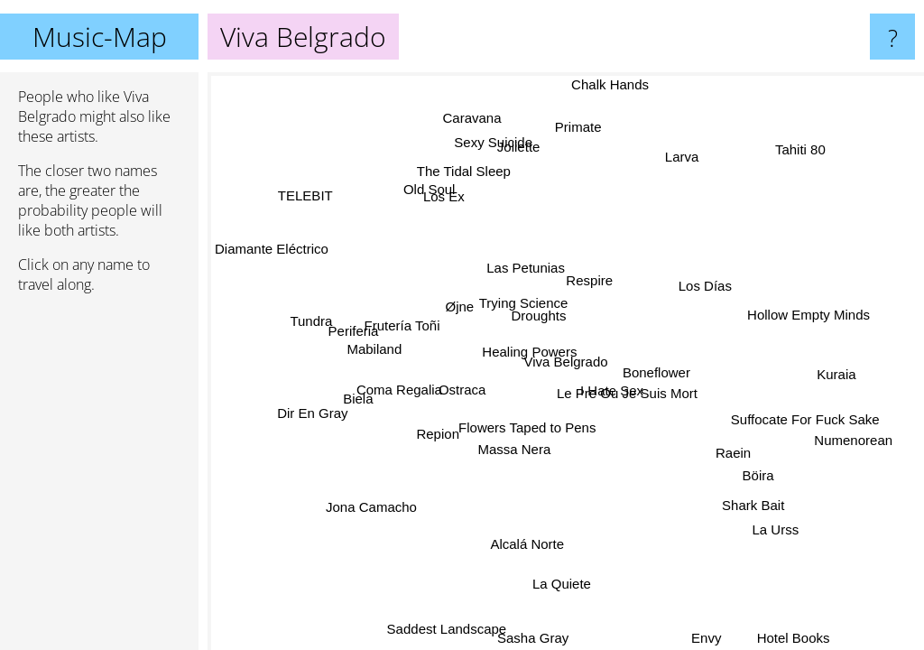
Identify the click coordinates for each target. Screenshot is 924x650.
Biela (368, 414)
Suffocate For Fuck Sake (804, 426)
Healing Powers (532, 349)
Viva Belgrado (566, 361)
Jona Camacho (374, 507)
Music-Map (99, 36)
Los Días (699, 277)
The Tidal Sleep (472, 169)
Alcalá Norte (513, 538)
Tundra (312, 321)
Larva (682, 152)
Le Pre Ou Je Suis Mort (627, 392)
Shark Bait (749, 504)
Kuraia (832, 372)
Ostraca (462, 388)
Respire (583, 281)
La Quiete (554, 581)
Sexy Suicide (490, 145)
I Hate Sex (631, 370)
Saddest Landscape (449, 628)
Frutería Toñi (406, 320)
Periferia (356, 340)
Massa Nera (513, 446)
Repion (445, 440)
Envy (702, 637)
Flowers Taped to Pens (530, 427)
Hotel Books (791, 637)
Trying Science (524, 301)
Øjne (472, 292)
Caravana (494, 115)
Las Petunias (527, 266)
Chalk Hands (610, 84)
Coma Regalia (401, 399)
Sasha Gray (524, 637)
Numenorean (847, 456)
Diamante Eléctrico (271, 250)
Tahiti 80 (797, 147)
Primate (574, 127)
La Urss (776, 524)
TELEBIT (309, 190)
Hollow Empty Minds (804, 312)
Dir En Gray (310, 414)
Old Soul (419, 196)
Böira (747, 481)
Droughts (534, 317)
